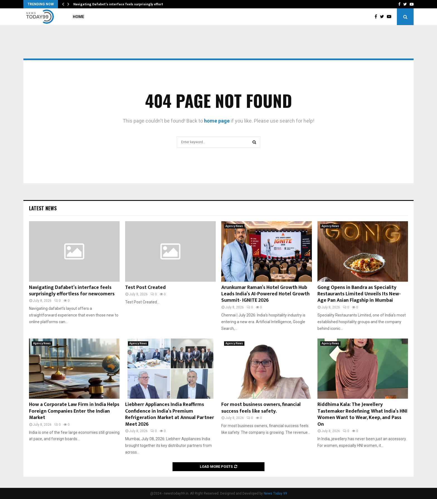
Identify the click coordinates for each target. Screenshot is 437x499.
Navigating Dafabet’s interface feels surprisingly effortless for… (125, 4)
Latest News (43, 208)
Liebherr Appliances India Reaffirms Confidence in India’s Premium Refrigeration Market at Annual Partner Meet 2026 (169, 414)
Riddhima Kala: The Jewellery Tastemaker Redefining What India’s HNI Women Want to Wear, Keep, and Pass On (362, 414)
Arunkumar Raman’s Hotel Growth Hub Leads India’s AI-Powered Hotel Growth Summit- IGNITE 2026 (265, 294)
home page (217, 121)
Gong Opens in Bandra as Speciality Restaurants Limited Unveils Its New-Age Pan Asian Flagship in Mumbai (359, 294)
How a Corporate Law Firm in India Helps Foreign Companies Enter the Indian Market (74, 411)
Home (78, 16)
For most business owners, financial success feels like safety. (261, 407)
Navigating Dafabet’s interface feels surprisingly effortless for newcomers (72, 290)
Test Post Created (145, 287)
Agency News (234, 226)
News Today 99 (275, 493)
